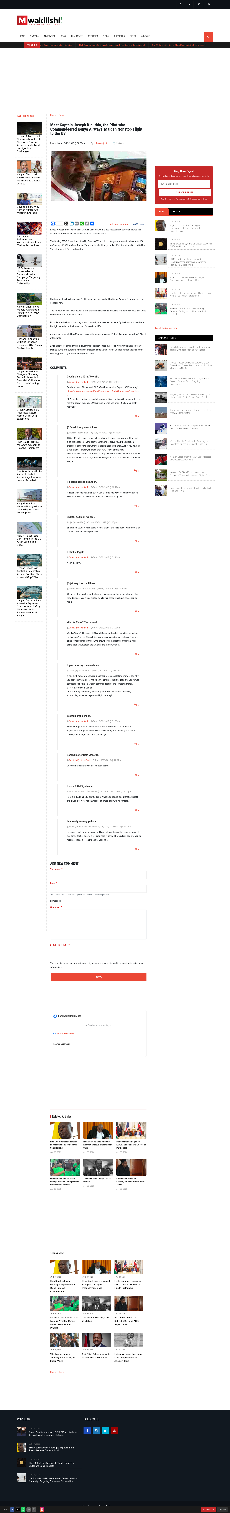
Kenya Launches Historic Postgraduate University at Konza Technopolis (29, 508)
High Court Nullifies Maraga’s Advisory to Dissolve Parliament (28, 444)
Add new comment (119, 224)
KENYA (63, 36)
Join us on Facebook (64, 1033)
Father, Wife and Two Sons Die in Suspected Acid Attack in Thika (128, 1357)
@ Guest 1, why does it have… (83, 427)
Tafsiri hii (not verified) (79, 760)
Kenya (61, 115)
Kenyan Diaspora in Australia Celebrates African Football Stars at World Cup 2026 (29, 572)
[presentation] (73, 955)
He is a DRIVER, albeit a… (80, 786)
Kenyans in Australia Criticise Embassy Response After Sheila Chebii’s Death (29, 343)
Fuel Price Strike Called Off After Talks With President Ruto (191, 489)
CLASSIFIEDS (119, 36)
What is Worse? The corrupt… (83, 622)
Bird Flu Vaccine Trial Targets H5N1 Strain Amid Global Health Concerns (190, 427)
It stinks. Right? (75, 552)
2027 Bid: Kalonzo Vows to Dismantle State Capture (96, 1356)
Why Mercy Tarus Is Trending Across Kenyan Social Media (62, 1357)
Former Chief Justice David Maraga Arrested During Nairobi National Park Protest (64, 1322)
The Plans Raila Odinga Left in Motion (96, 1319)
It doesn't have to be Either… (82, 481)
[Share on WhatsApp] (23, 1509)
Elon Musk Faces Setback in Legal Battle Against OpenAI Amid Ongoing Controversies (189, 381)
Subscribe (208, 1509)
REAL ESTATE (77, 36)
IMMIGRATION (50, 36)
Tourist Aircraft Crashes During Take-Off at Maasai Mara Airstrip (191, 411)
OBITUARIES (93, 36)
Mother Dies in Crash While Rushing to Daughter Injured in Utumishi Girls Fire (188, 442)
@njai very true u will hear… (82, 583)
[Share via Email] (28, 1509)
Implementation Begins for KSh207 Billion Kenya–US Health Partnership (127, 1284)
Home (22, 36)
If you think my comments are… (84, 665)
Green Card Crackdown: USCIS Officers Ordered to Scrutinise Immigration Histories (54, 45)
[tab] (162, 211)
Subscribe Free (184, 192)
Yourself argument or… (79, 715)
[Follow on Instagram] (42, 1509)
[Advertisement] (158, 20)
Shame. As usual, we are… (81, 517)
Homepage (55, 901)
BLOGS (105, 36)
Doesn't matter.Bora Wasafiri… (83, 755)
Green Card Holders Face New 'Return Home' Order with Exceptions (28, 414)
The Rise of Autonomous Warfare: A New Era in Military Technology (29, 241)
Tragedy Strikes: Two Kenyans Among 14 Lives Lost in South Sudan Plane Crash (190, 396)
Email (53, 883)
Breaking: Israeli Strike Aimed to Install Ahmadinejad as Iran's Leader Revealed (29, 476)
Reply (136, 416)
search (208, 37)
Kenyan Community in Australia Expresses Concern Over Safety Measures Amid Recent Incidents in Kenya (29, 608)
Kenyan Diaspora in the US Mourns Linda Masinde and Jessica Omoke (29, 179)
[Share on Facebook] (12, 1509)
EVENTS (133, 36)
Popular (176, 211)
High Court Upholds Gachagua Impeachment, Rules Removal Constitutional (130, 45)
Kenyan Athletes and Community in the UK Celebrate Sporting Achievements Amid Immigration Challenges (29, 144)
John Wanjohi (100, 143)
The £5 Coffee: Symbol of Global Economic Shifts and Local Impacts (191, 245)
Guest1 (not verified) (79, 382)
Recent (162, 211)
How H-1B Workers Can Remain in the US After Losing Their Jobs (29, 540)
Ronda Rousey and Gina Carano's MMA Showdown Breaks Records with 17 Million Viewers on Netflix (191, 365)
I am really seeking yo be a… (82, 821)
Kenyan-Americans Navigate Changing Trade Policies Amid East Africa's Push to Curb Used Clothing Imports (28, 379)
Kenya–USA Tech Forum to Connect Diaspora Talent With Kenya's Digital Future (191, 473)
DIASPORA (34, 36)
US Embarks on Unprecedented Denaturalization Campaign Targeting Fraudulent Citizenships (28, 276)
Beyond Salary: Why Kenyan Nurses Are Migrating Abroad (28, 209)
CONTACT (145, 36)
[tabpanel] (184, 265)
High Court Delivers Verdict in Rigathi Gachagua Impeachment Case (96, 1284)
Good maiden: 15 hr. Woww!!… (83, 376)
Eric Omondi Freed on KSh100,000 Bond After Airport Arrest (126, 1321)
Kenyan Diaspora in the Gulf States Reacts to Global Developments (190, 458)
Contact (222, 1509)
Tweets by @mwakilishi (166, 328)
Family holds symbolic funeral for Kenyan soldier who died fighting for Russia (190, 348)
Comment (55, 907)
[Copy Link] (34, 1509)
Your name (55, 869)
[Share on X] (18, 1509)
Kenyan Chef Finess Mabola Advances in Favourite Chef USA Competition (28, 311)
